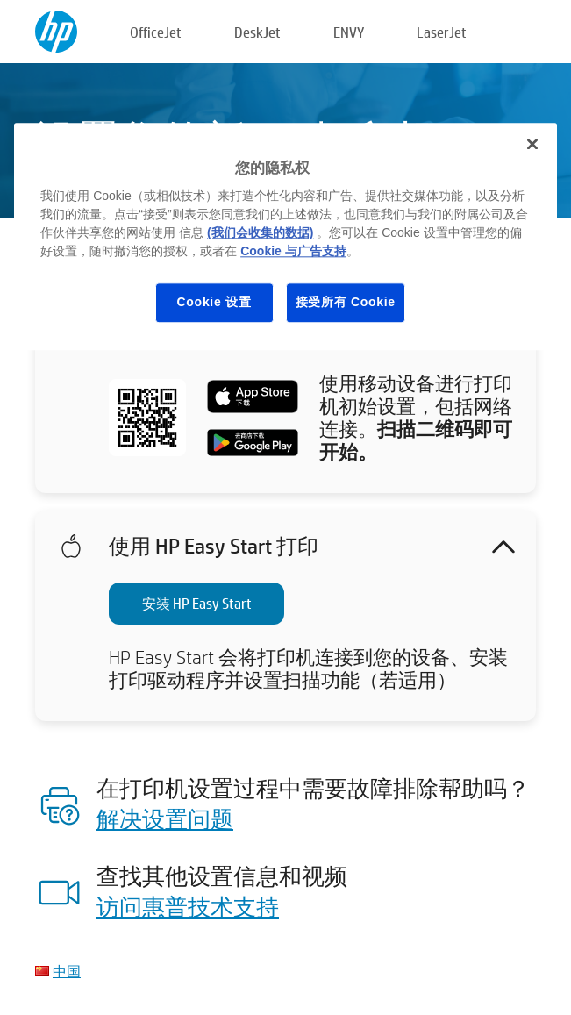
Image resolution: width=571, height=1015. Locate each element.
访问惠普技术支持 (187, 906)
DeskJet (257, 32)
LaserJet (442, 32)
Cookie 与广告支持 (293, 251)
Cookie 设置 (214, 302)
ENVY (348, 32)
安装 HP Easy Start (197, 603)
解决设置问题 (164, 818)
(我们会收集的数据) (260, 232)
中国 (67, 971)
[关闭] (532, 144)
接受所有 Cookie (346, 302)
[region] (285, 236)
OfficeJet (156, 32)
